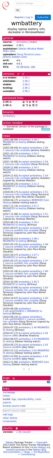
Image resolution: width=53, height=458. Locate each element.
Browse (25, 67)
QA (32, 67)
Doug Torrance (25, 54)
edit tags (8, 414)
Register (19, 17)
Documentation (12, 452)
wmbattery (22, 42)
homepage (9, 392)
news (6, 136)
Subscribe (42, 17)
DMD (12, 51)
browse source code (14, 406)
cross (38, 399)
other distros (10, 418)
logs (13, 399)
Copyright (41, 442)
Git (18, 67)
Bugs (27, 452)
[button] (4, 126)
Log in (29, 17)
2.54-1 (26, 77)
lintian (6, 395)
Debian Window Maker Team (23, 50)
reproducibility (26, 399)
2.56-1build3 (23, 432)
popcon (7, 402)
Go (17, 10)
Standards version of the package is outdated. (26, 127)
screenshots (10, 421)
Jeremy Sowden (11, 56)
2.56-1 (26, 81)
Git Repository (42, 452)
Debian (10, 442)
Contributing (28, 454)
